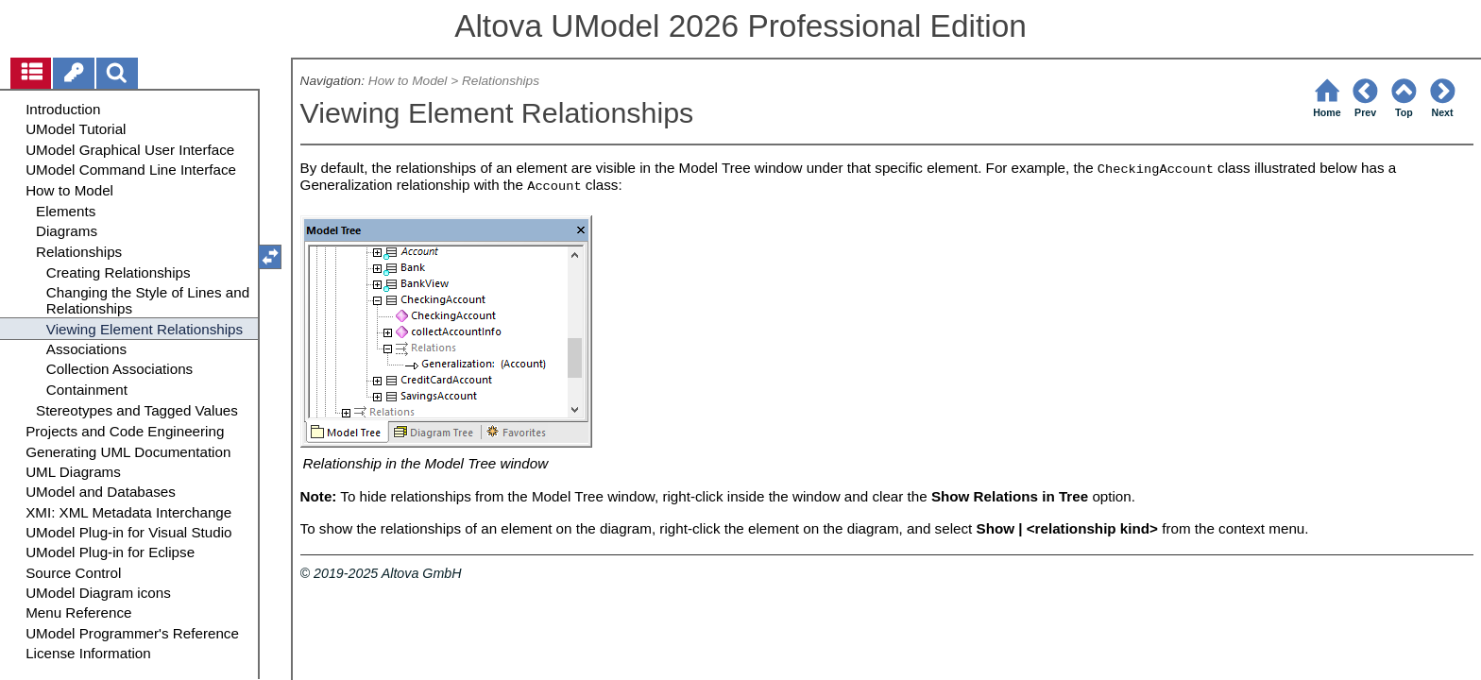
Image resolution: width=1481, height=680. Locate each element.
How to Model (408, 81)
